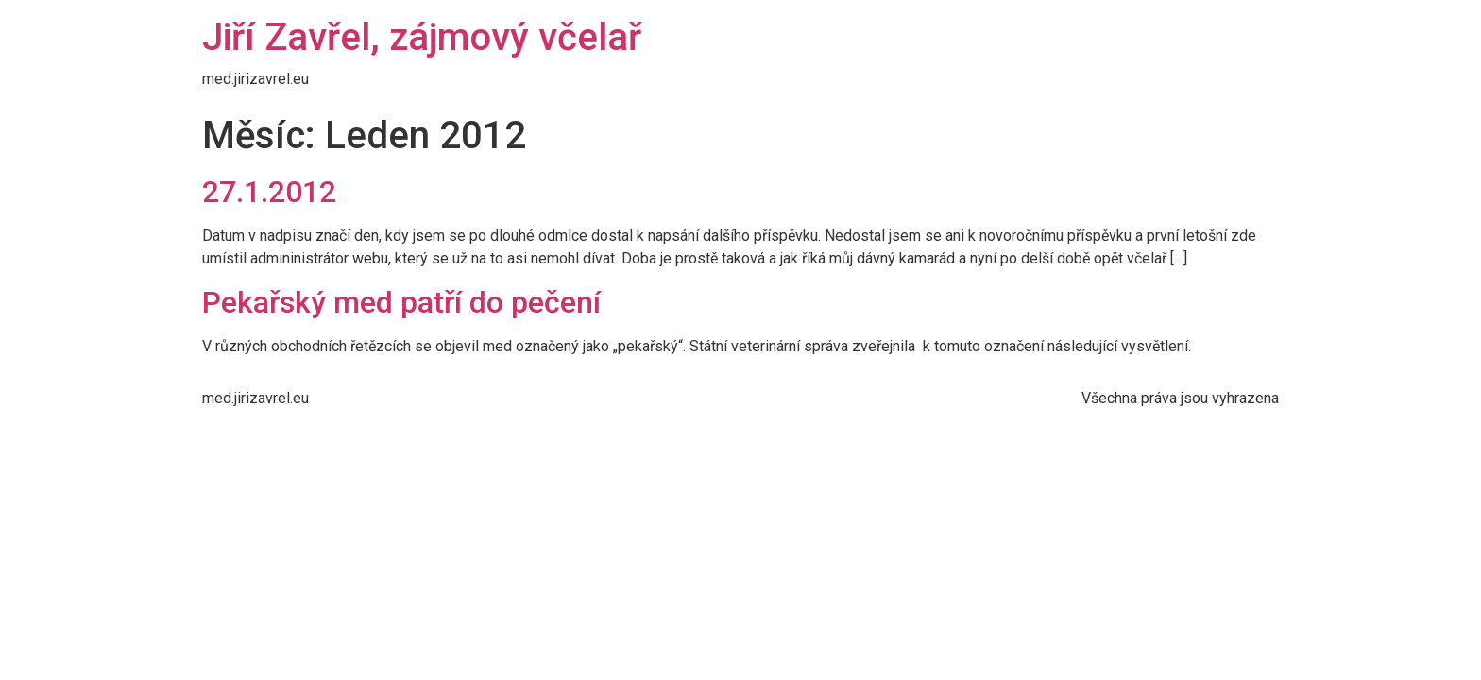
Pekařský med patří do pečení (401, 302)
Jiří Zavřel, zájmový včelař (421, 37)
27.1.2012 (269, 192)
